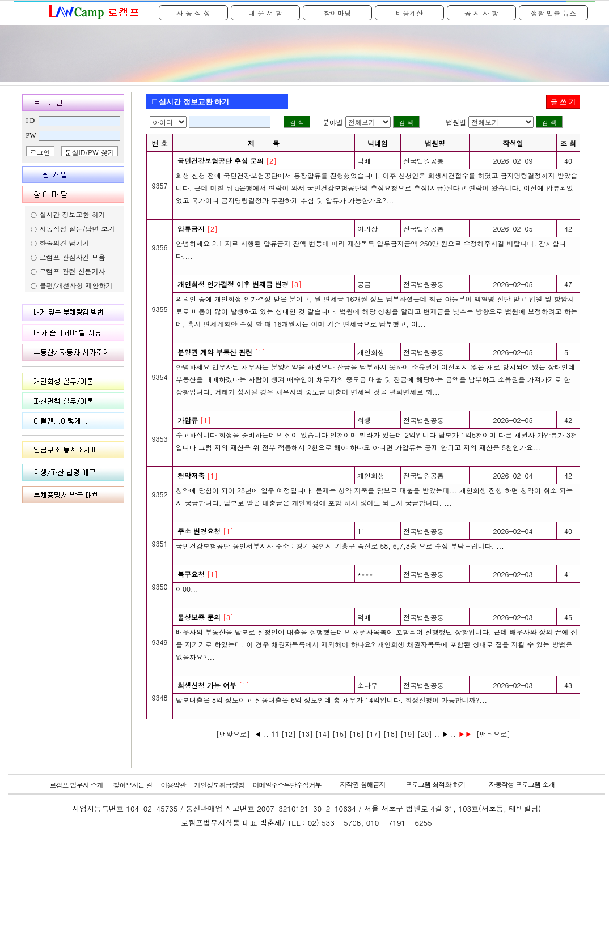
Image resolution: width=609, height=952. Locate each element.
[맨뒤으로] (493, 733)
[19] (407, 733)
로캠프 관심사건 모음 (72, 257)
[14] (322, 733)
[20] (424, 733)
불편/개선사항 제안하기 (76, 285)
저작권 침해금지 (363, 784)
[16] (356, 733)
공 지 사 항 (481, 13)
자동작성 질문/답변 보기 (77, 228)
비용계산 (409, 13)
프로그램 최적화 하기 (435, 784)
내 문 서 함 (265, 13)
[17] (373, 733)
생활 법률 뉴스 (553, 13)
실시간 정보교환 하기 (72, 214)
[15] (339, 733)
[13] (305, 733)
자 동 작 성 (193, 13)
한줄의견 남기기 (65, 242)
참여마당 (337, 13)
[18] (390, 733)
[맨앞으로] (233, 733)
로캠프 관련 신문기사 (72, 271)
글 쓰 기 (563, 101)
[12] (288, 733)
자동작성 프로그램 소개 (522, 784)
